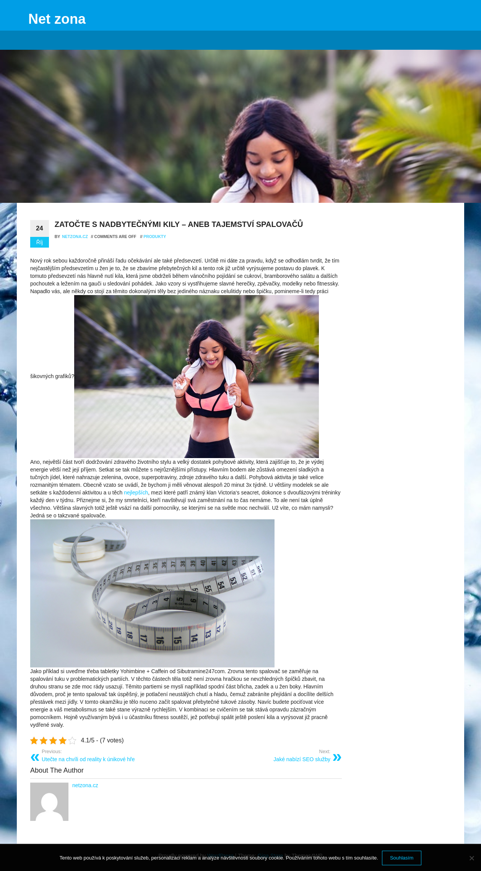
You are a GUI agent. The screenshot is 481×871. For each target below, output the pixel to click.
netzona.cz (75, 236)
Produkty (154, 236)
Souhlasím (401, 858)
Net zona (57, 19)
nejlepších (135, 492)
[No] (471, 858)
